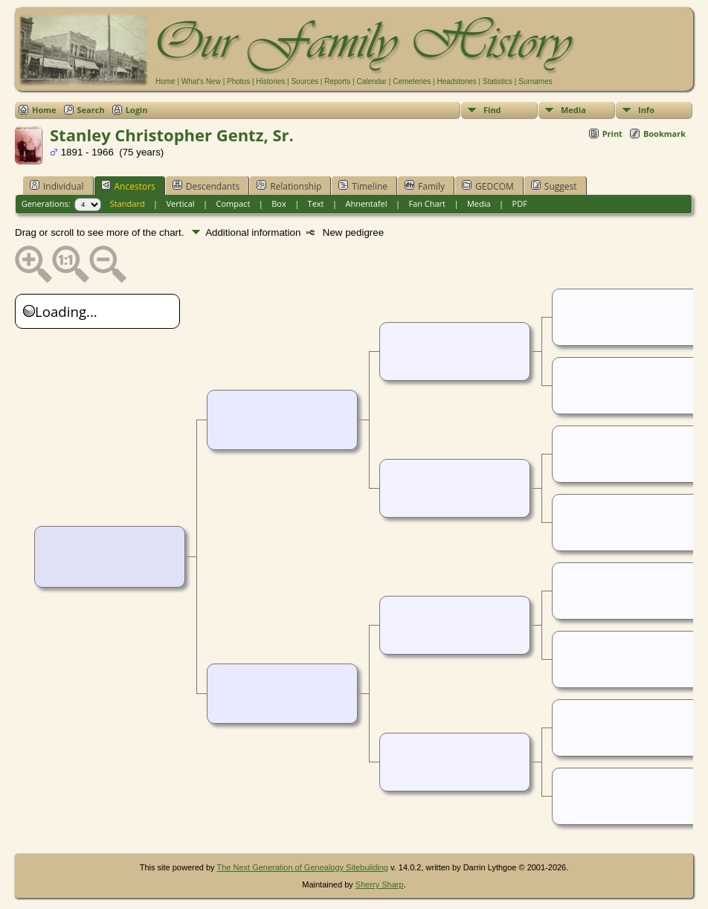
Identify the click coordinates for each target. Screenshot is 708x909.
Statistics (497, 81)
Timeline (362, 186)
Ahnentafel (366, 203)
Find (492, 109)
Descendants (206, 186)
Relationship (289, 186)
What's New (201, 81)
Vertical (181, 203)
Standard (127, 203)
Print (612, 133)
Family (425, 186)
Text (316, 203)
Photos (238, 81)
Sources (304, 81)
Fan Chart (426, 203)
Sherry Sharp (379, 884)
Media (573, 109)
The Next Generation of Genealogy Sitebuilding (302, 867)
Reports (337, 81)
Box (278, 203)
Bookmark (664, 133)
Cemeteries (412, 81)
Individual (57, 186)
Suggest (554, 186)
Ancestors (128, 186)
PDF (519, 203)
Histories (270, 81)
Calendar (371, 81)
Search (91, 109)
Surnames (535, 81)
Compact (233, 203)
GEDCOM (488, 186)
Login (137, 109)
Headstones (456, 81)
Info (646, 109)
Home (165, 81)
